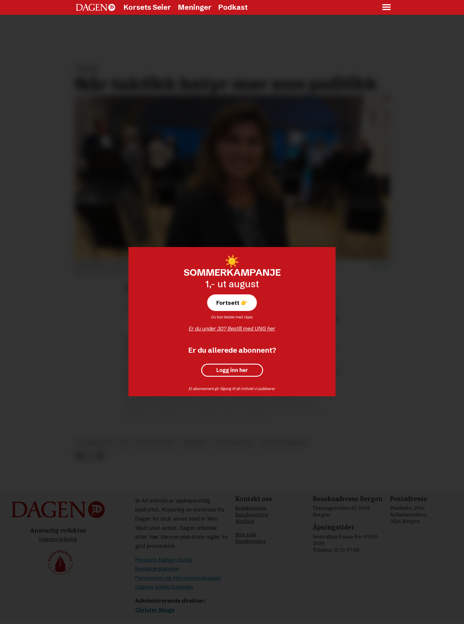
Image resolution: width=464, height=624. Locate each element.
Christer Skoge (155, 610)
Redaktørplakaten (157, 568)
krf (124, 442)
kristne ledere (155, 442)
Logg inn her (232, 370)
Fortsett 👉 (232, 302)
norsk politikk (233, 442)
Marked (244, 521)
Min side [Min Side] (245, 535)
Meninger (195, 7)
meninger (194, 442)
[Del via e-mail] (100, 456)
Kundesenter (250, 541)
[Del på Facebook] (79, 456)
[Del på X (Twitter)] (90, 456)
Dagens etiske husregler (164, 586)
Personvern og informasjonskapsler (178, 578)
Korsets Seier (147, 7)
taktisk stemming (283, 442)
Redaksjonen (250, 508)
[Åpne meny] (387, 7)
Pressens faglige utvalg (163, 559)
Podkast (233, 7)
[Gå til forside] (95, 7)
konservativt (95, 442)
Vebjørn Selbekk (58, 539)
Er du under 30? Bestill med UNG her (232, 328)
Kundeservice (251, 515)
